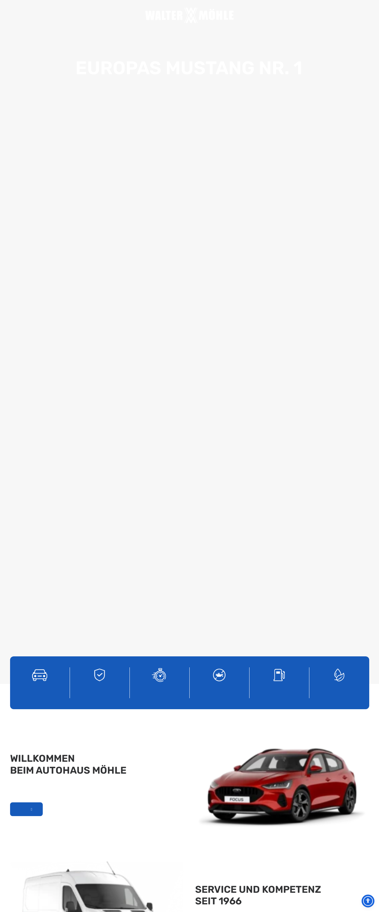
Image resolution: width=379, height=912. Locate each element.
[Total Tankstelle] (279, 156)
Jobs (250, 15)
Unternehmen (107, 15)
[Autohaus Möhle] (189, 15)
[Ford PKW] (39, 156)
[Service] (219, 156)
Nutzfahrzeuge (282, 15)
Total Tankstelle (261, 15)
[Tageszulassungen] (159, 156)
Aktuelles (96, 15)
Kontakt (292, 15)
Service (128, 15)
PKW (271, 15)
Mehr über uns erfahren (26, 290)
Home (86, 15)
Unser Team (117, 15)
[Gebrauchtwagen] (99, 156)
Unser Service (209, 421)
